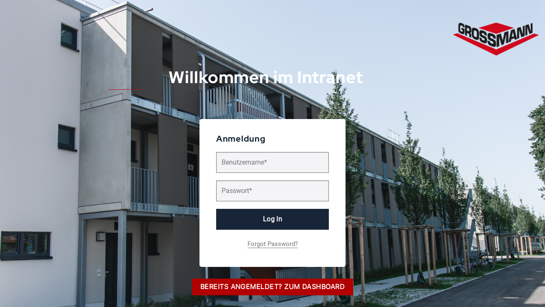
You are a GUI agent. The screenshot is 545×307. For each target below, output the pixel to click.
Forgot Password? (272, 244)
